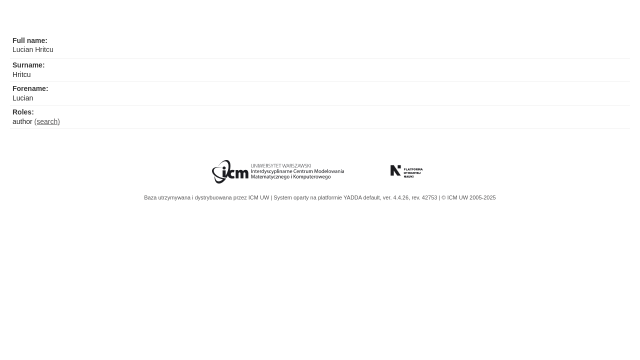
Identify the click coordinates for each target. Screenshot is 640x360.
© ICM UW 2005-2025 (469, 197)
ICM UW (259, 197)
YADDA (354, 197)
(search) (47, 122)
